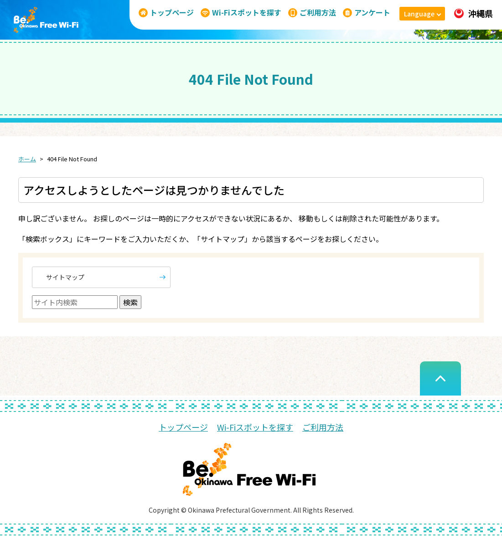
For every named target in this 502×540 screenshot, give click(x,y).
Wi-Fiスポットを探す (255, 427)
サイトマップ (65, 277)
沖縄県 (473, 13)
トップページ (183, 427)
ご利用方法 (322, 427)
